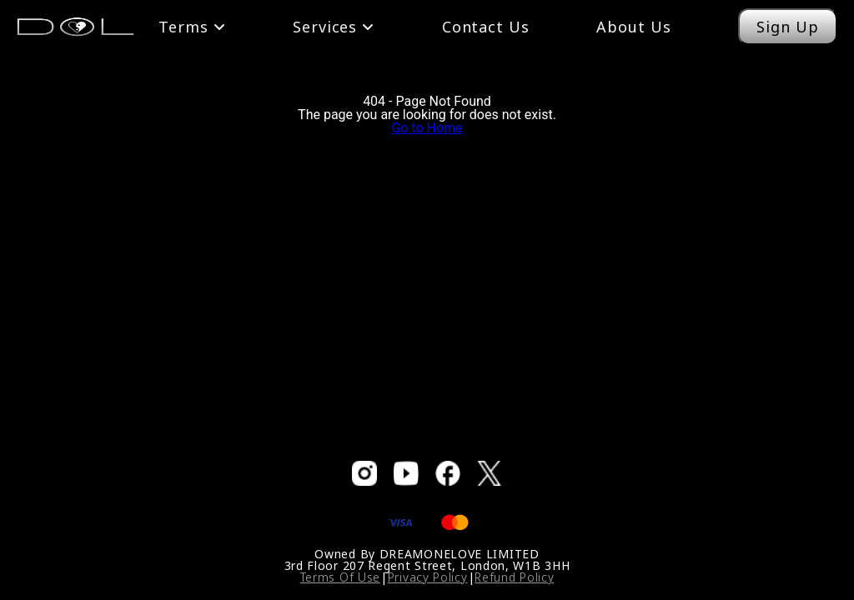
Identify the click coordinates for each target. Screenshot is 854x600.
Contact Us (486, 27)
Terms (192, 27)
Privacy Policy (428, 577)
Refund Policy (514, 577)
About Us (633, 27)
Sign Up (787, 27)
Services (333, 27)
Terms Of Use (340, 577)
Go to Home (426, 128)
